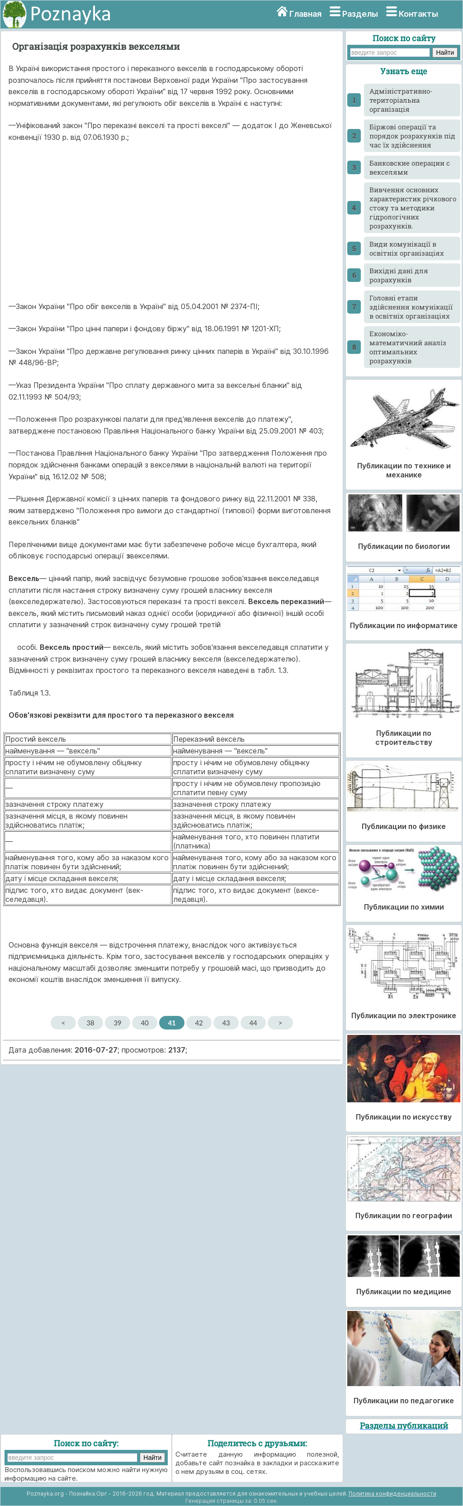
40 (144, 1023)
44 (253, 1023)
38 (90, 1023)
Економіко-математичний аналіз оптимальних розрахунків (407, 347)
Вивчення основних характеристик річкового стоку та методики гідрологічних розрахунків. (412, 207)
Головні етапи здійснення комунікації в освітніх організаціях (411, 306)
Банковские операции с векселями (409, 167)
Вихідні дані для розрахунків (398, 275)
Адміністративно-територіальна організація (401, 100)
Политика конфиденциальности (392, 1493)
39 (117, 1023)
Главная (305, 14)
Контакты (418, 14)
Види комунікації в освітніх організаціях (406, 248)
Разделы (360, 14)
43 (226, 1023)
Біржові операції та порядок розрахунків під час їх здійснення (412, 135)
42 (199, 1023)
